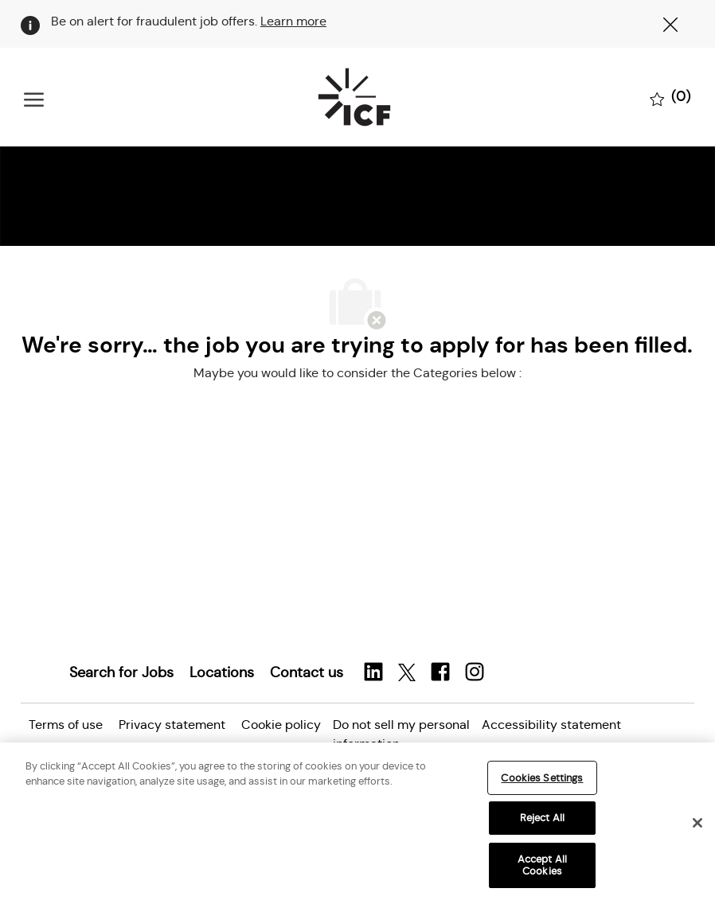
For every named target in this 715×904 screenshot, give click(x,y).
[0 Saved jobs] (670, 98)
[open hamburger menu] (34, 97)
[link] (121, 672)
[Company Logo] (355, 97)
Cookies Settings (542, 778)
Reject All (542, 817)
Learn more (293, 21)
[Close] (697, 822)
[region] (357, 823)
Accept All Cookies (542, 865)
